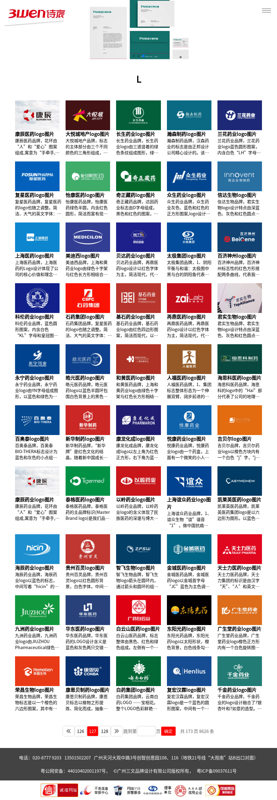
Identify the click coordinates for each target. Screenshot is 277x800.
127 (92, 731)
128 (104, 731)
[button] (134, 56)
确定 (168, 731)
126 (80, 731)
